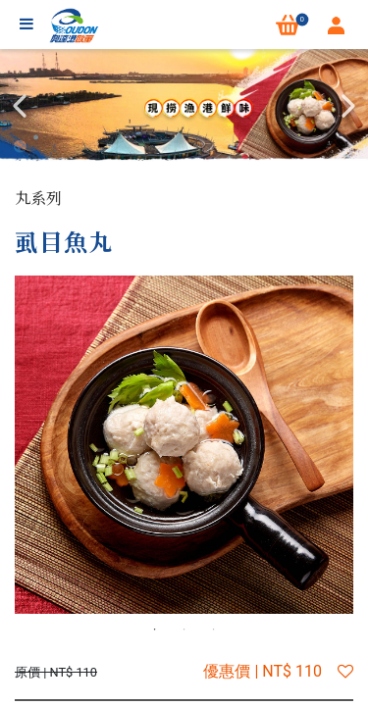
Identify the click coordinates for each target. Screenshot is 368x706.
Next (348, 106)
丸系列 (38, 197)
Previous (19, 106)
